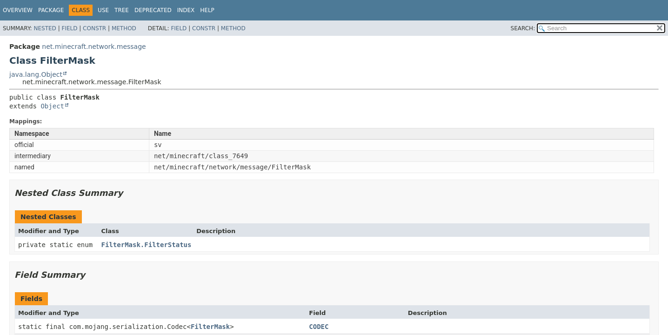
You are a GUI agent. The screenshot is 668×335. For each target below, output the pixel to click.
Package (51, 10)
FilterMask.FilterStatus (146, 244)
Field (69, 28)
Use (103, 10)
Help (207, 10)
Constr (94, 28)
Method (124, 28)
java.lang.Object (35, 74)
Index (186, 10)
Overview (18, 10)
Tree (121, 10)
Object (52, 106)
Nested (44, 28)
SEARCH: (523, 28)
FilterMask (210, 326)
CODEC (318, 326)
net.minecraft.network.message (94, 46)
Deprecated (153, 10)
